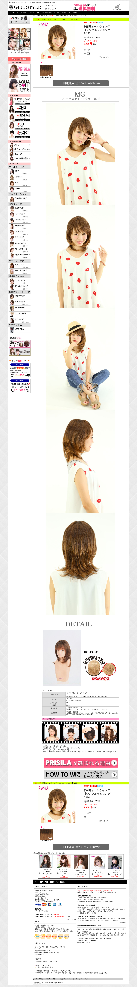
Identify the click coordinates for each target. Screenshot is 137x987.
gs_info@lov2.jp (39, 954)
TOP (34, 15)
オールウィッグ (41, 15)
